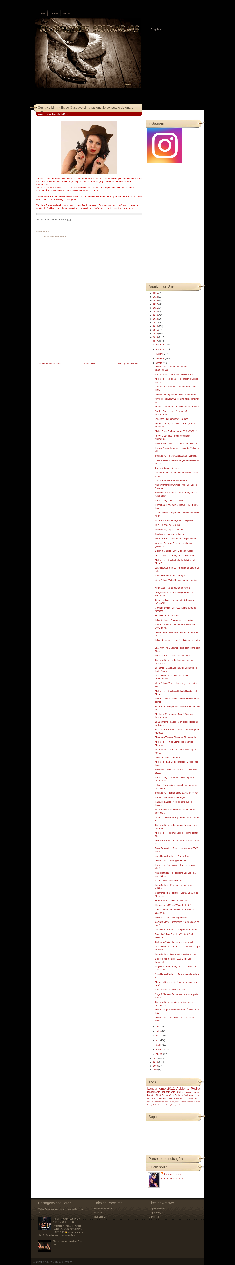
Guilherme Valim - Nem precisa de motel (174, 942)
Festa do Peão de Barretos (190, 1102)
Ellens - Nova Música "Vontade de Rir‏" (173, 905)
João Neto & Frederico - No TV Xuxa (172, 856)
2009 (155, 1066)
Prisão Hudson (192, 1092)
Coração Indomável (178, 1095)
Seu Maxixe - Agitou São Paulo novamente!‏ (175, 394)
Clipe (170, 1098)
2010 (155, 1062)
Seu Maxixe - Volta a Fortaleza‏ (169, 534)
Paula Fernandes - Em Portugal (170, 575)
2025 (155, 293)
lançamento (153, 1092)
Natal (155, 1105)
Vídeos (66, 13)
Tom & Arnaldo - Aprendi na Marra (171, 480)
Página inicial (89, 363)
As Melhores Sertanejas (61, 1262)
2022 (155, 304)
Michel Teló (154, 1217)
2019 (155, 315)
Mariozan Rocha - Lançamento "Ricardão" (174, 555)
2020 (155, 311)
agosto (159, 363)
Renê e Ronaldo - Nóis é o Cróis (170, 990)
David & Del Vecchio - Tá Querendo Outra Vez (176, 443)
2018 (155, 319)
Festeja (150, 1105)
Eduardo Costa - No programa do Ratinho (174, 620)
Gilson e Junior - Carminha (167, 757)
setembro (160, 358)
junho (158, 1031)
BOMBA (150, 1102)
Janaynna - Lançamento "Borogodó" (172, 419)
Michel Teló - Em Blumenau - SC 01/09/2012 (176, 431)
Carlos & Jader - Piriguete (167, 468)
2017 (155, 322)
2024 (155, 297)
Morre (191, 1095)
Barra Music (158, 1102)
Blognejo (97, 1212)
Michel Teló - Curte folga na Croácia (172, 860)
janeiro (159, 1054)
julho (158, 1026)
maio (158, 1036)
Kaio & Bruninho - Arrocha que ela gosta (174, 374)
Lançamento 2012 (161, 1088)
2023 (155, 300)
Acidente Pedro (188, 1088)
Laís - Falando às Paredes (167, 525)
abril (158, 1040)
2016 (155, 326)
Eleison (165, 1095)
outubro (159, 354)
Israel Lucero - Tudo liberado (168, 880)
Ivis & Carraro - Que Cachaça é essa (172, 655)
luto (180, 1105)
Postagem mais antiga (128, 363)
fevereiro (160, 1049)
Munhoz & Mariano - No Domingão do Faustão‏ (177, 406)
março (159, 1045)
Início (42, 13)
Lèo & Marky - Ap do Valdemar (169, 529)
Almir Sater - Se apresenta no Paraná (172, 588)
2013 (155, 337)
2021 (155, 308)
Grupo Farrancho (157, 1208)
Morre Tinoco (194, 1098)
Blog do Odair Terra (102, 1208)
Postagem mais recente (50, 363)
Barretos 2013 (154, 1095)
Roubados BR (100, 1217)
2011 (155, 1058)
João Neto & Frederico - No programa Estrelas (176, 930)
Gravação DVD (180, 1098)
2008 (155, 1069)
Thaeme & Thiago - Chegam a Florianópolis (175, 737)
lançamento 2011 (172, 1092)
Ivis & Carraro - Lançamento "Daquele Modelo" (177, 538)
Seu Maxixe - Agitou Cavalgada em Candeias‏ (176, 456)
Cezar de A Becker (172, 1174)
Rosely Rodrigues (172, 1105)
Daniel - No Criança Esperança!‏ (170, 797)
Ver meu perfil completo (172, 1178)
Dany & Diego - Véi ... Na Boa (169, 500)
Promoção (161, 1105)
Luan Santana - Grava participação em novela (176, 954)
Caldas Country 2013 (171, 1102)
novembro (161, 349)
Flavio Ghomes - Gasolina (167, 615)
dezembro (161, 345)
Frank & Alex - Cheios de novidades (172, 900)
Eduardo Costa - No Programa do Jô (172, 917)
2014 (155, 333)
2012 (155, 341)
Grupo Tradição (156, 1212)
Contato (54, 13)
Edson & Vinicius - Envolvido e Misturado (174, 551)
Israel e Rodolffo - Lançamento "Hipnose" (174, 520)
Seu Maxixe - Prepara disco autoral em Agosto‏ (176, 793)
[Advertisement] (62, 337)
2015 (155, 330)
